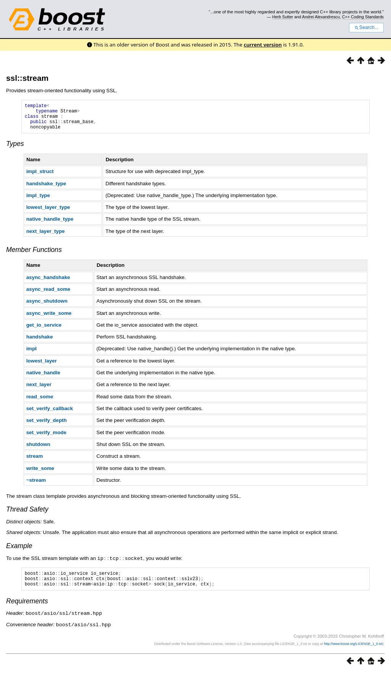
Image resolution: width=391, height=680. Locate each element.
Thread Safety (27, 515)
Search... (366, 27)
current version (263, 44)
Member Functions (34, 255)
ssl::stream (27, 78)
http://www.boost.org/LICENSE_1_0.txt (353, 652)
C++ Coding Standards (363, 16)
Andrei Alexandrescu (321, 16)
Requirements (27, 610)
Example (19, 551)
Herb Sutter (282, 16)
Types (15, 149)
